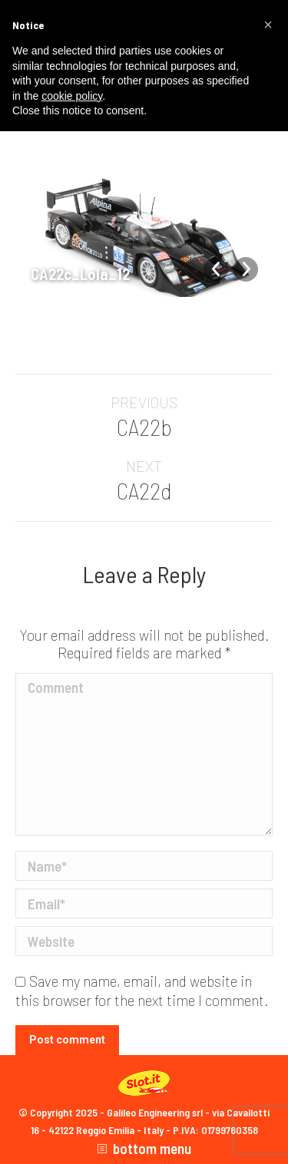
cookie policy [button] (71, 96)
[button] (268, 24)
